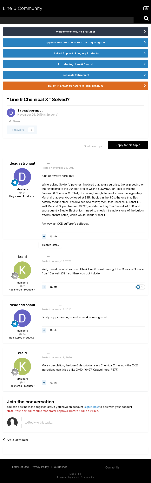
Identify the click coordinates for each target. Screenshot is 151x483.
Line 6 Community (22, 8)
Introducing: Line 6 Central (75, 64)
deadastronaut (32, 110)
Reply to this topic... (39, 422)
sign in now (91, 406)
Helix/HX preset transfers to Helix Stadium (75, 85)
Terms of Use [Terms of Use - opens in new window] (20, 466)
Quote (53, 236)
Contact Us (112, 467)
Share (14, 121)
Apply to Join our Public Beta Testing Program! (76, 42)
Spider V (52, 114)
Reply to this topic (128, 145)
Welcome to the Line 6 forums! (75, 31)
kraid (22, 257)
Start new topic (93, 146)
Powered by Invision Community (75, 477)
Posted (58, 167)
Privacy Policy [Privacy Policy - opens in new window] (40, 466)
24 (22, 192)
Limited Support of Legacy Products (75, 53)
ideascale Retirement (75, 74)
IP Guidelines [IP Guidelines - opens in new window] (59, 466)
